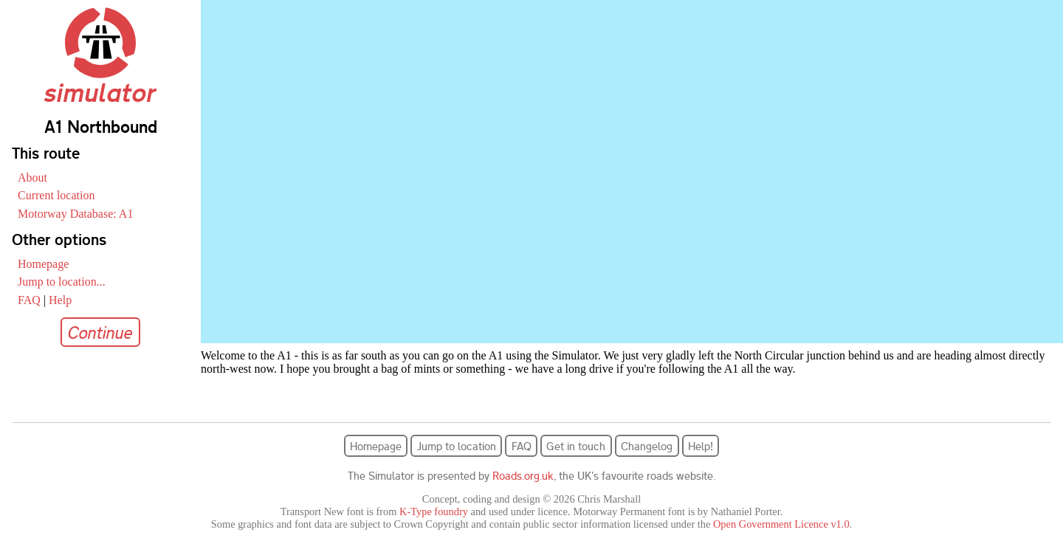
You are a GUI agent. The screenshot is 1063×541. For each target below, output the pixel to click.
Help (60, 300)
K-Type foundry (433, 511)
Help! (700, 445)
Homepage (43, 264)
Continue (100, 332)
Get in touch (575, 445)
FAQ (29, 300)
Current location (56, 195)
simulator (100, 79)
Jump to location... (62, 281)
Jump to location (456, 445)
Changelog (646, 445)
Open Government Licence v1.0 (781, 524)
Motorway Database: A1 (75, 213)
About (32, 177)
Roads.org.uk (523, 475)
